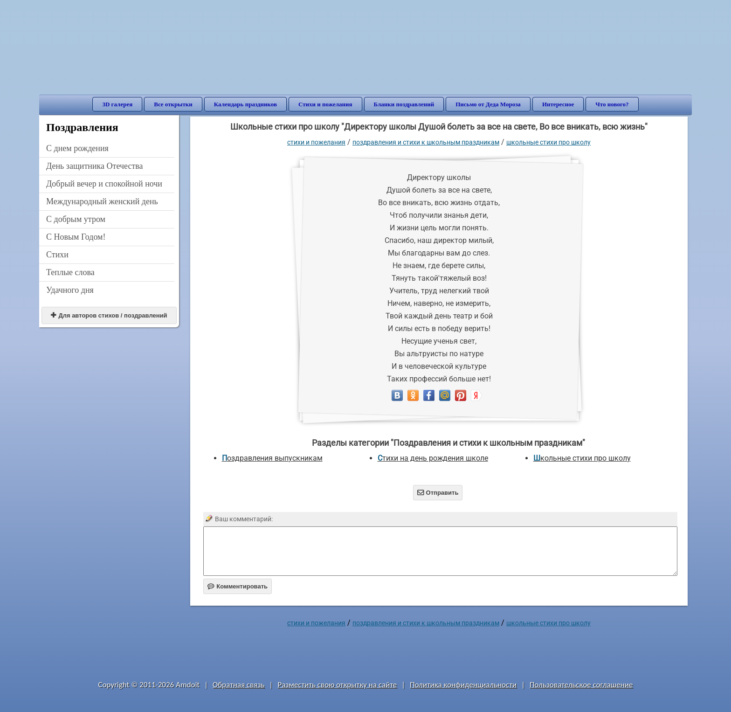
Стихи (57, 254)
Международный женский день (102, 201)
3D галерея (117, 104)
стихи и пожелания (316, 142)
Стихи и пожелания (325, 104)
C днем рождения (77, 148)
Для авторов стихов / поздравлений (109, 315)
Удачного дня (70, 290)
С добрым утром (75, 219)
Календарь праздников (245, 104)
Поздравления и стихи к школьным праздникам (425, 142)
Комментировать (237, 586)
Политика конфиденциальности (463, 685)
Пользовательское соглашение (581, 685)
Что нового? (611, 104)
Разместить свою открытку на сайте (337, 685)
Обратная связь (239, 685)
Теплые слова (70, 272)
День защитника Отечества (94, 166)
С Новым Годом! (76, 237)
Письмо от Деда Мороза (488, 104)
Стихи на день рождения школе (433, 458)
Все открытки (173, 104)
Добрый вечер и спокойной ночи (104, 183)
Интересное (558, 104)
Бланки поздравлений (404, 104)
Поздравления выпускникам (272, 458)
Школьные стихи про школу (548, 142)
